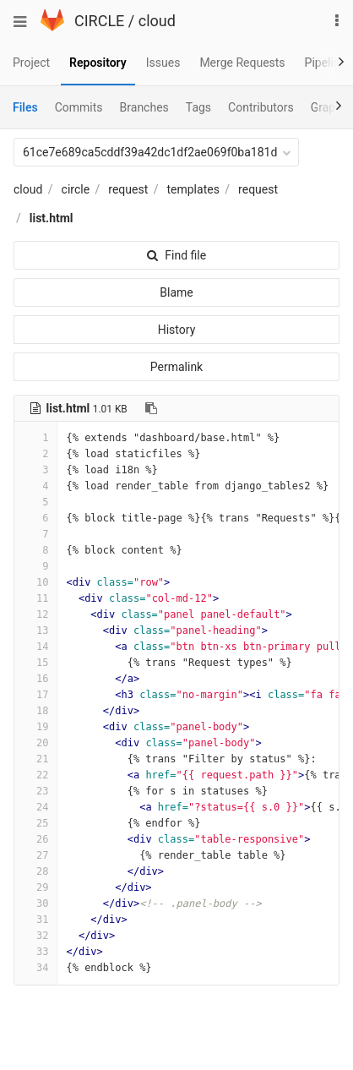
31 (35, 919)
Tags (198, 107)
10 (35, 582)
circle (76, 189)
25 (35, 823)
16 (35, 679)
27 (35, 855)
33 (35, 952)
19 (35, 727)
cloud (157, 21)
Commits (79, 107)
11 (35, 598)
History (177, 329)
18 (35, 711)
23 (35, 791)
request (128, 189)
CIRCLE (99, 21)
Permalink (176, 367)
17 (35, 695)
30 (35, 903)
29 (35, 887)
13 (35, 630)
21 (35, 759)
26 (35, 839)
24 (35, 807)
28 (35, 871)
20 (35, 743)
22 (35, 775)
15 (35, 663)
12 (35, 614)
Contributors (261, 107)
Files (25, 107)
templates (192, 189)
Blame (176, 292)
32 (35, 936)
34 (35, 968)
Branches (144, 107)
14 (35, 646)
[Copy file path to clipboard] (151, 408)
